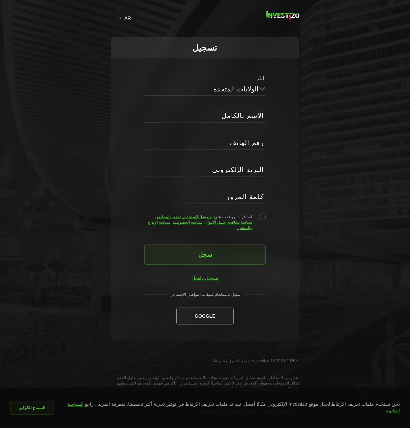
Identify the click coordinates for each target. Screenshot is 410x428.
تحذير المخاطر (168, 217)
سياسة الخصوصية (187, 222)
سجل (205, 254)
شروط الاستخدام (197, 217)
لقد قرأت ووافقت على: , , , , (200, 222)
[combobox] (205, 88)
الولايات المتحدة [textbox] (236, 89)
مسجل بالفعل (205, 278)
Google (205, 316)
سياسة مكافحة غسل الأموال (228, 222)
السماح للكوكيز (32, 407)
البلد (261, 78)
